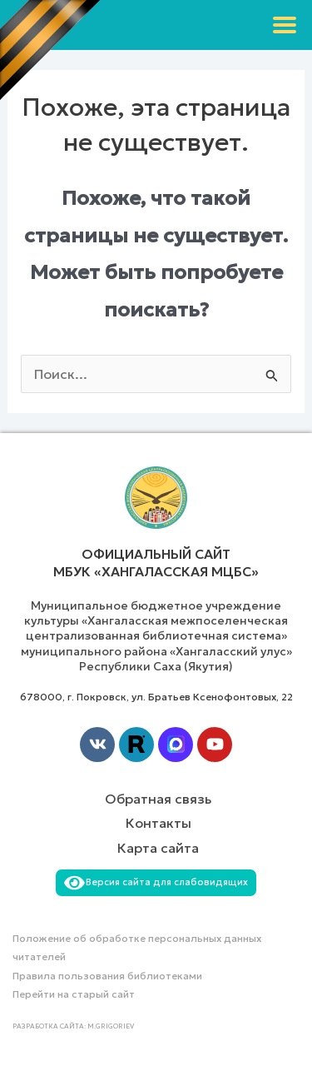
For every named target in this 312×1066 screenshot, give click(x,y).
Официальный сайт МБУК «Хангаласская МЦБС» (156, 562)
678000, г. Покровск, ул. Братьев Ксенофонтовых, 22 (156, 696)
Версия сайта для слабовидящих (156, 882)
